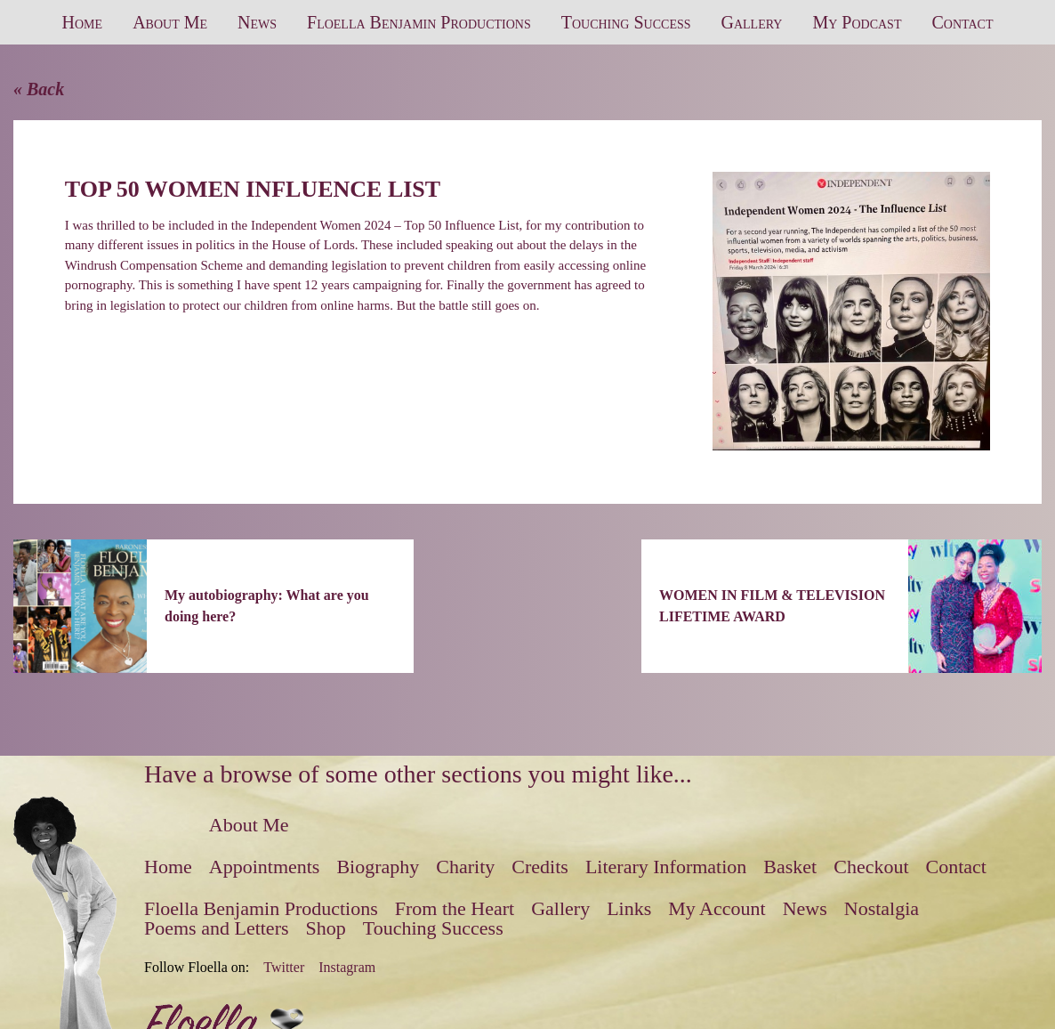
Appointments (264, 866)
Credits (539, 866)
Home (82, 22)
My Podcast (856, 22)
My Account (716, 908)
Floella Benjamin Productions (419, 22)
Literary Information (665, 866)
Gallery (752, 22)
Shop (326, 928)
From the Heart (454, 908)
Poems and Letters (216, 928)
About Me (170, 22)
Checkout (871, 866)
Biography (377, 866)
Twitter (283, 967)
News (257, 22)
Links (629, 908)
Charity (465, 866)
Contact (962, 22)
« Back (38, 89)
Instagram (346, 967)
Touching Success (626, 22)
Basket (790, 866)
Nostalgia (881, 908)
